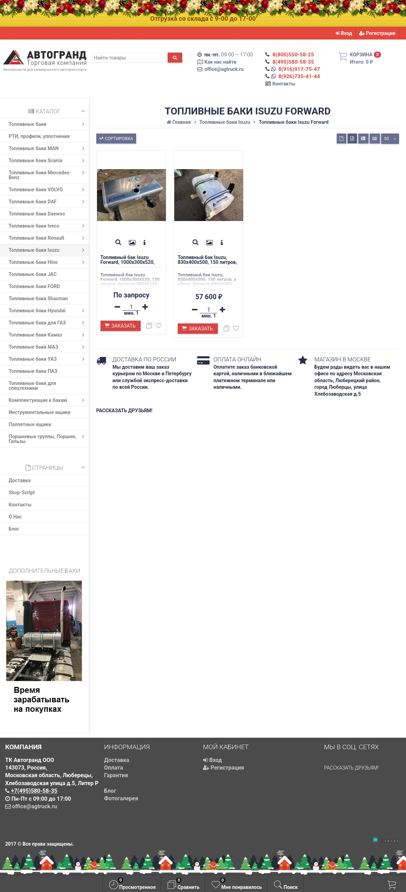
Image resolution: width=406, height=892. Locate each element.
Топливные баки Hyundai (48, 310)
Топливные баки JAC (33, 274)
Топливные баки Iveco (48, 225)
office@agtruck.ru (224, 69)
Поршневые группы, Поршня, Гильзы (48, 438)
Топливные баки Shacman (38, 298)
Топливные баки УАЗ (48, 359)
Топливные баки (48, 124)
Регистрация (377, 33)
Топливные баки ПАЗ (33, 371)
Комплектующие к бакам (48, 400)
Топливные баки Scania (48, 160)
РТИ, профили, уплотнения (39, 136)
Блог (14, 529)
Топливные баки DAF (48, 201)
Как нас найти (220, 62)
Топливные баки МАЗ (48, 346)
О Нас (15, 516)
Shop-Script (22, 492)
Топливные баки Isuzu (48, 250)
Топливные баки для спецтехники (32, 385)
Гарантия (116, 775)
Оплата (113, 767)
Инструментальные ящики (39, 412)
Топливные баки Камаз (48, 334)
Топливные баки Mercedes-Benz (48, 174)
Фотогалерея (121, 798)
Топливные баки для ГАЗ (48, 322)
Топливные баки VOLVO (48, 189)
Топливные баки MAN (48, 148)
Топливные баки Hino (48, 262)
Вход (344, 33)
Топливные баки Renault (48, 237)
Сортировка (115, 138)
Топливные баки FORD (34, 286)
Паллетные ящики (30, 424)
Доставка (19, 480)
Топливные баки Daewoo (37, 214)
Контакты (283, 83)
